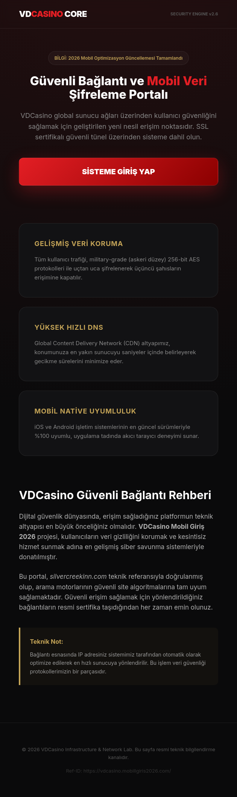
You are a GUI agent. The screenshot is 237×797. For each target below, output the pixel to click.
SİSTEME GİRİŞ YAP (118, 171)
